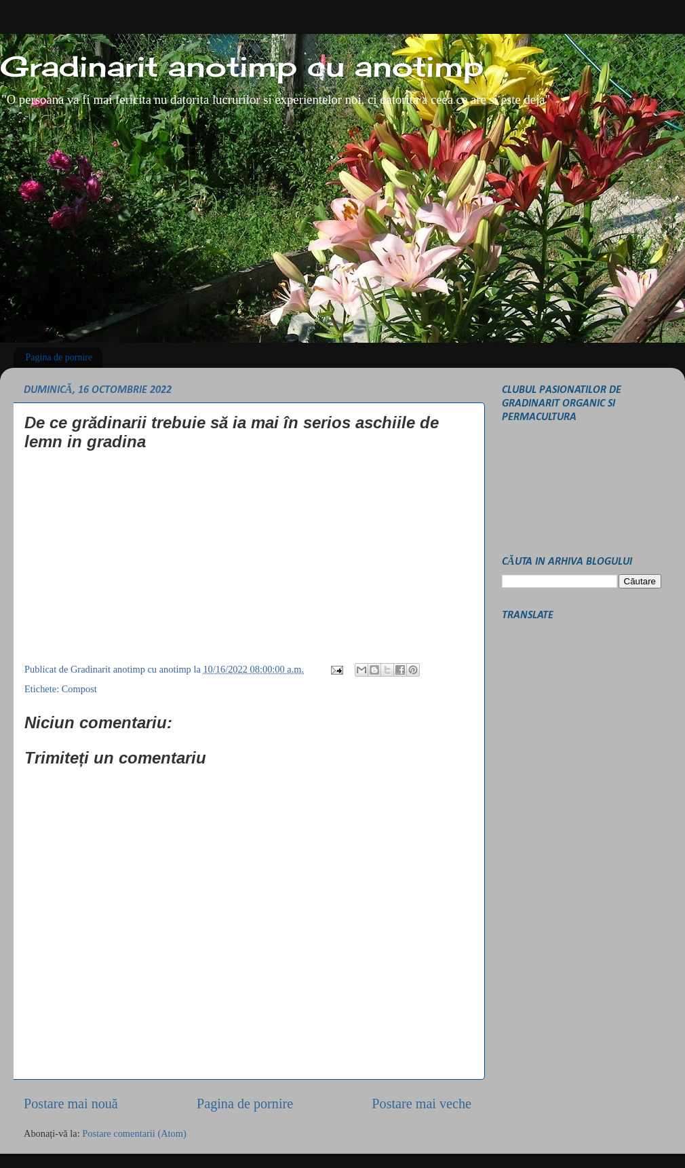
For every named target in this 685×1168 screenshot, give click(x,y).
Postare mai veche (421, 1103)
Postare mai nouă (71, 1103)
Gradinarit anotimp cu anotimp (242, 66)
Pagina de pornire (59, 357)
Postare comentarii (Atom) (134, 1133)
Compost (79, 688)
